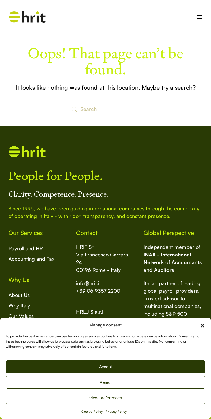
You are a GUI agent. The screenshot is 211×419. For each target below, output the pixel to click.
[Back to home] (27, 17)
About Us (19, 295)
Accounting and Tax (31, 259)
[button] (202, 325)
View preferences (105, 398)
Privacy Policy (116, 411)
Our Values (21, 316)
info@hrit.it (88, 283)
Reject (106, 382)
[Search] (105, 109)
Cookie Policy (92, 411)
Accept (105, 366)
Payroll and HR (26, 248)
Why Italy (19, 305)
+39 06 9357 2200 (98, 291)
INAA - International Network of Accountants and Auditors (173, 262)
